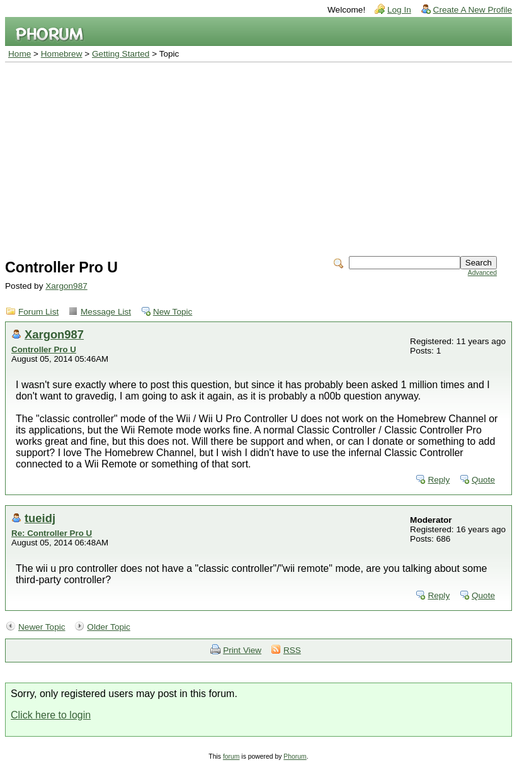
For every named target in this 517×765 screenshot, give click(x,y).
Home (19, 54)
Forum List (38, 311)
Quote (483, 479)
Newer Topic (41, 627)
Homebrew (61, 54)
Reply (439, 479)
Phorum (294, 756)
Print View (242, 650)
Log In (399, 9)
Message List (106, 311)
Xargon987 (66, 286)
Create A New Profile (472, 9)
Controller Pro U (43, 349)
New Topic (172, 311)
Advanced (482, 272)
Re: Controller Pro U (51, 533)
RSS (292, 650)
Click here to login (51, 715)
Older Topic (108, 627)
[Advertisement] (258, 157)
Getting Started (120, 54)
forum (231, 756)
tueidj (40, 518)
